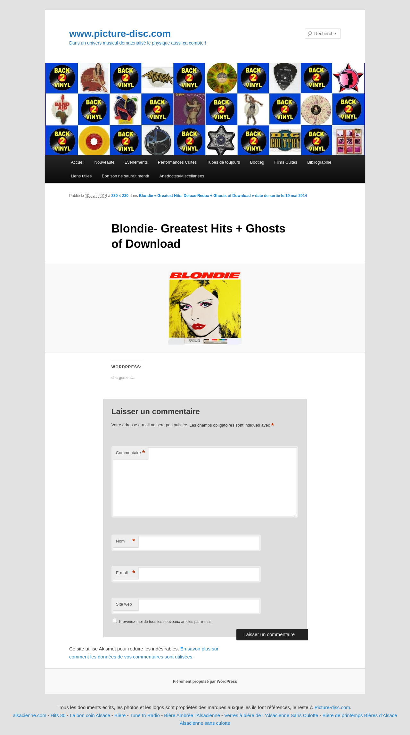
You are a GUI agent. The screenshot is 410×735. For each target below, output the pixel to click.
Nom (125, 541)
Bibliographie (319, 162)
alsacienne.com (29, 715)
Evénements (136, 162)
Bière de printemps (343, 715)
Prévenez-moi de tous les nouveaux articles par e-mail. (165, 621)
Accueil (77, 162)
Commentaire (130, 453)
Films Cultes (285, 162)
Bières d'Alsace (380, 715)
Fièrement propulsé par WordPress (205, 681)
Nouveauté (104, 162)
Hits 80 (58, 715)
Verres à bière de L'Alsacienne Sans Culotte (271, 715)
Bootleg (257, 162)
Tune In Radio (145, 715)
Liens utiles (81, 176)
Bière (120, 715)
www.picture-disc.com (120, 33)
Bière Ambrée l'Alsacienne (192, 715)
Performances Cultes (177, 162)
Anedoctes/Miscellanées (181, 176)
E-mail (125, 573)
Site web (124, 604)
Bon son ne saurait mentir (125, 176)
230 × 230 (119, 195)
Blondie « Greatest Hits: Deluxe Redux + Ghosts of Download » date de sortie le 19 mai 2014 (223, 195)
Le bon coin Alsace (90, 715)
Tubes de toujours (223, 162)
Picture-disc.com (332, 707)
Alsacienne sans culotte (205, 723)
